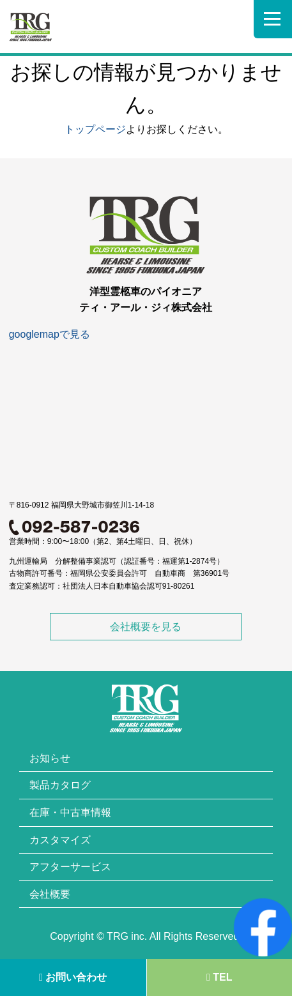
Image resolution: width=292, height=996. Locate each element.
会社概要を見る (145, 626)
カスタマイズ (60, 839)
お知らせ (49, 758)
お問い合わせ (73, 977)
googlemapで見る (49, 334)
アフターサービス (70, 866)
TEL (219, 977)
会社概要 (49, 894)
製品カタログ (60, 785)
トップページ (95, 129)
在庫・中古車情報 (70, 812)
